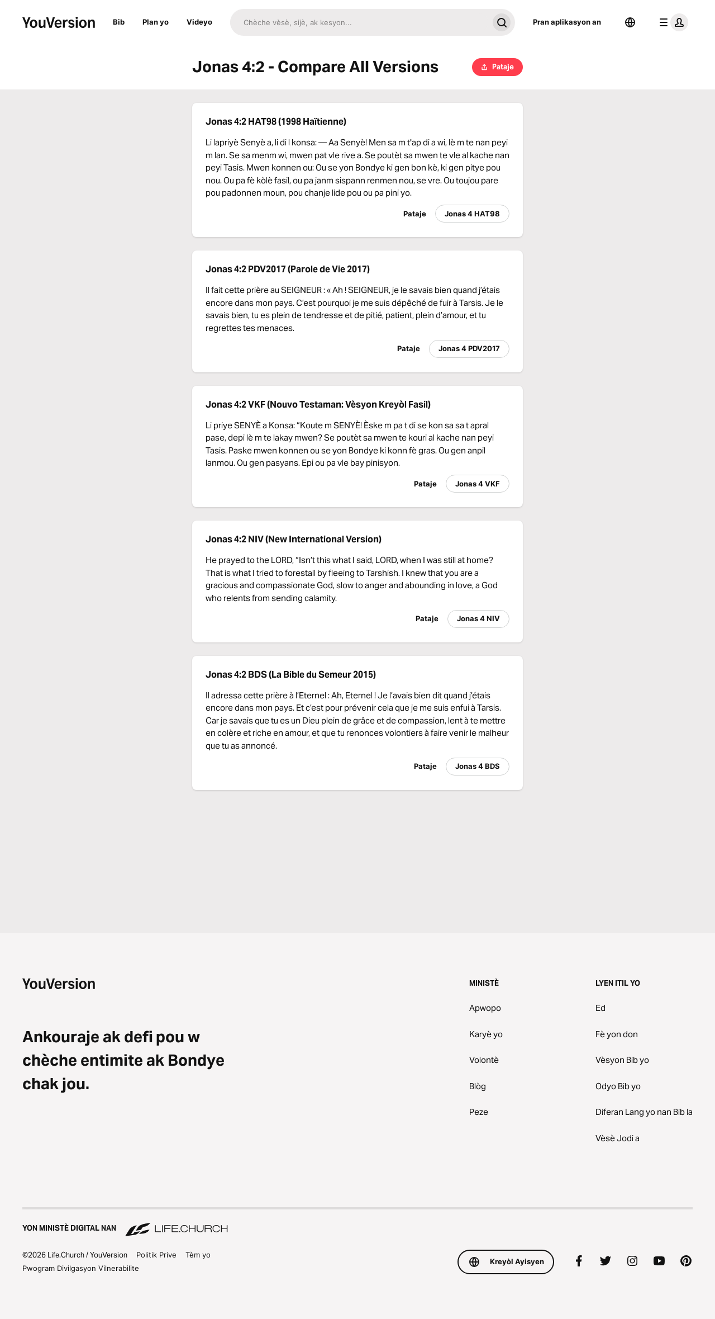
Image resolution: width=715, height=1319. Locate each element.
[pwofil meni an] (671, 22)
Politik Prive (156, 1254)
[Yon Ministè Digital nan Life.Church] (357, 1222)
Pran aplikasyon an (567, 21)
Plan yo (155, 21)
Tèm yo (198, 1254)
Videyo (199, 21)
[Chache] (359, 22)
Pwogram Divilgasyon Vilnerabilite (80, 1268)
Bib (119, 21)
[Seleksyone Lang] (630, 22)
